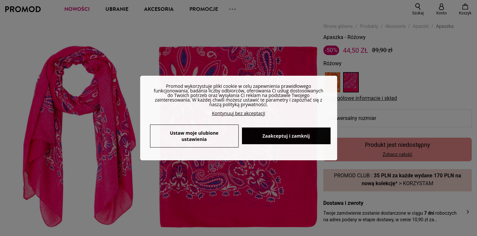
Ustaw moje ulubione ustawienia (194, 136)
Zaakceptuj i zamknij (286, 136)
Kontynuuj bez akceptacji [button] (238, 113)
